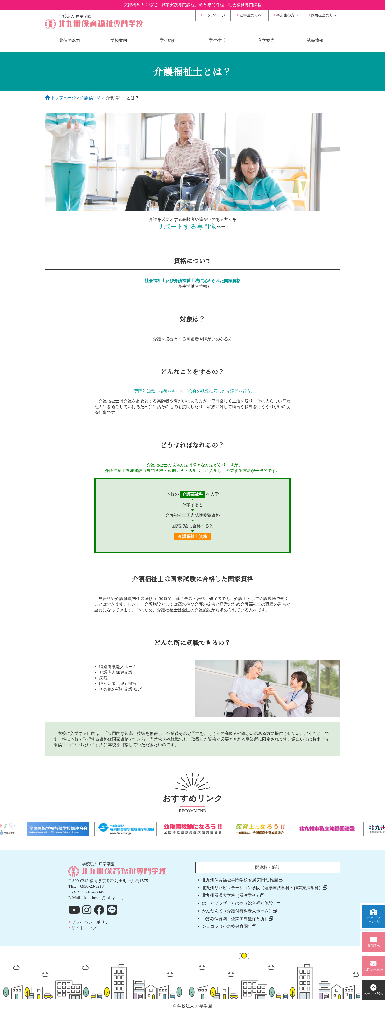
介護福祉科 (90, 97)
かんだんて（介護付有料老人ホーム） (239, 911)
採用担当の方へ (322, 15)
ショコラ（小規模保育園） (229, 926)
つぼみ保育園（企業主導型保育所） (237, 918)
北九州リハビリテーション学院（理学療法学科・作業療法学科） (264, 887)
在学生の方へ (249, 15)
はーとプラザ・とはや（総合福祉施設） (241, 903)
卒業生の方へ (286, 15)
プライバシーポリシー (90, 922)
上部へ (373, 990)
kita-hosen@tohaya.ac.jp (105, 897)
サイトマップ (82, 928)
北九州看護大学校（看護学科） (233, 895)
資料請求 (373, 942)
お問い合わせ (373, 965)
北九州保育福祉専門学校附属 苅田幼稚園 (242, 880)
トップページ (213, 15)
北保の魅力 (69, 40)
